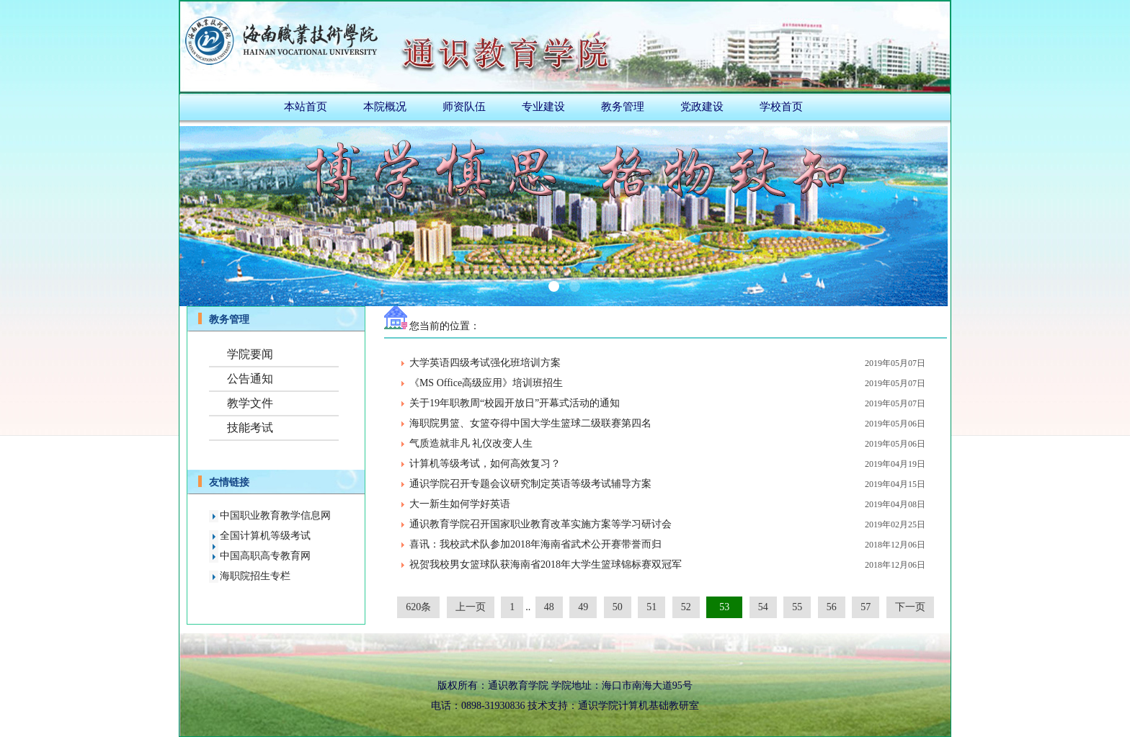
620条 (418, 607)
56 (832, 607)
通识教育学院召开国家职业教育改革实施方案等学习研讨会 (540, 524)
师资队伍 (464, 106)
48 (549, 607)
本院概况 (384, 106)
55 (797, 607)
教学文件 (250, 403)
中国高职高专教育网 (265, 555)
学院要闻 (250, 354)
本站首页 (305, 106)
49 (583, 607)
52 (686, 607)
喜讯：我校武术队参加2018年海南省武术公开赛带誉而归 (535, 544)
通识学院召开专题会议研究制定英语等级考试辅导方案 (530, 483)
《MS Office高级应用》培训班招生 (486, 383)
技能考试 (250, 427)
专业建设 (543, 106)
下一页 (910, 607)
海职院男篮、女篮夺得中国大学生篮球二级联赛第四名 (530, 423)
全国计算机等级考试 (265, 535)
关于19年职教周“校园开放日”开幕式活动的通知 (514, 403)
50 (618, 607)
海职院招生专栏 (255, 576)
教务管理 (622, 106)
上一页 (470, 607)
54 (763, 607)
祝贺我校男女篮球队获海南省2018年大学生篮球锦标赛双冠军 (545, 564)
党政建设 (702, 106)
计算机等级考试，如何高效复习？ (485, 463)
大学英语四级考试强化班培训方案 (485, 362)
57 (865, 607)
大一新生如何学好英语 (459, 504)
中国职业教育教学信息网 (275, 515)
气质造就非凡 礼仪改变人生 (471, 443)
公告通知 (250, 378)
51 (651, 607)
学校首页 (781, 106)
